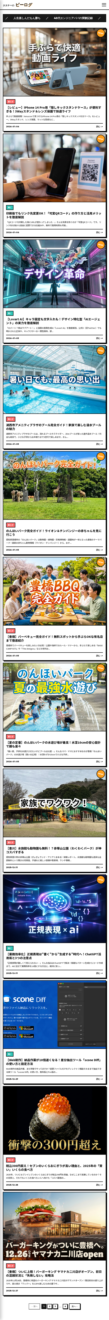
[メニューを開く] (104, 4)
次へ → (75, 1306)
